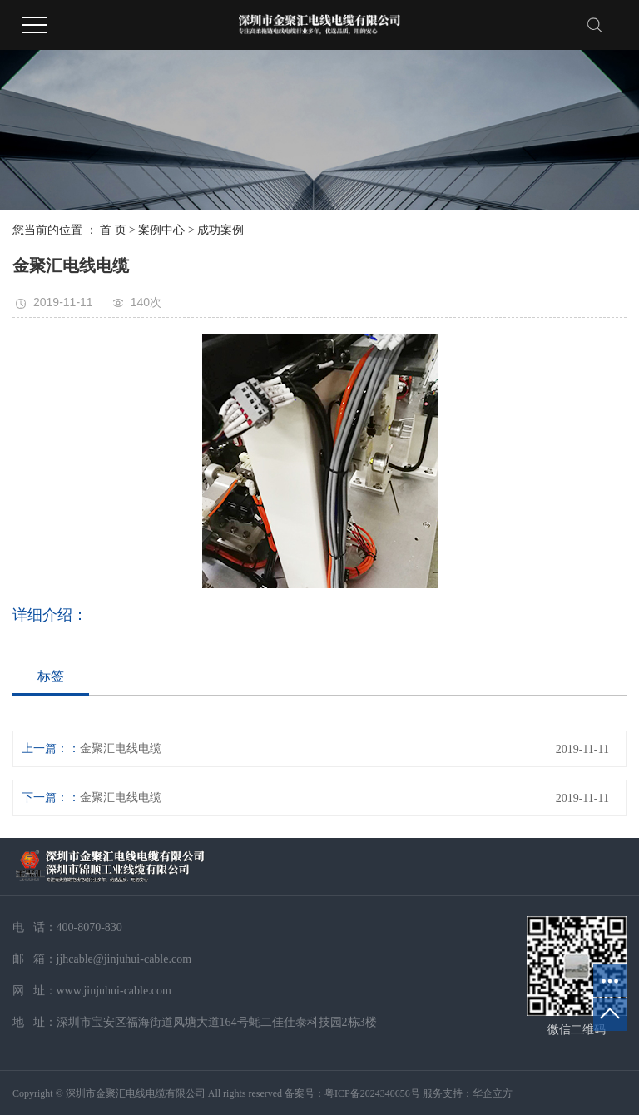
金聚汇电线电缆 (120, 748)
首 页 (113, 230)
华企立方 (493, 1093)
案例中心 (161, 230)
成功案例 (220, 230)
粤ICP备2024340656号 (372, 1093)
